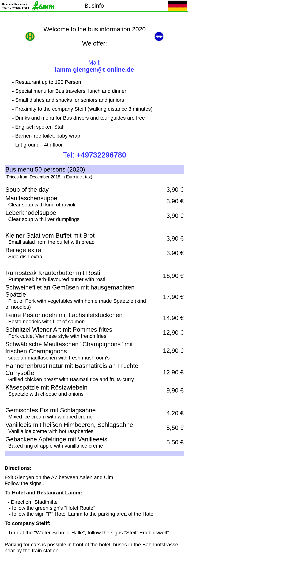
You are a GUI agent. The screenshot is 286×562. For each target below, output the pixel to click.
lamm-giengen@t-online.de (94, 69)
